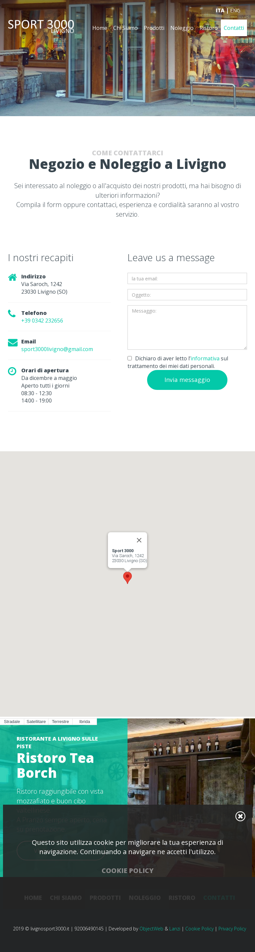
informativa (205, 358)
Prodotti (154, 28)
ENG (235, 10)
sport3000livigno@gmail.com (57, 349)
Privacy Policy (232, 928)
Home (99, 28)
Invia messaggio (187, 380)
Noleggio (182, 28)
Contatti (234, 28)
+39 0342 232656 (42, 320)
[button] (127, 578)
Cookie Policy (199, 928)
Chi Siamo (125, 28)
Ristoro (209, 28)
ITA (220, 10)
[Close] (139, 540)
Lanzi (174, 928)
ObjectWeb (151, 928)
